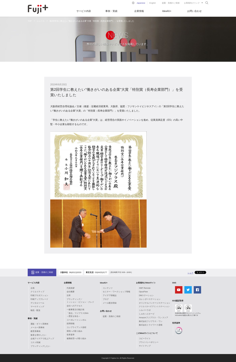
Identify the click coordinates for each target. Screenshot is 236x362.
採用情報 (71, 323)
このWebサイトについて (147, 333)
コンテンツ (108, 288)
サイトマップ (145, 346)
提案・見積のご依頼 (171, 3)
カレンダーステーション (149, 299)
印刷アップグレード (39, 299)
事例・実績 (111, 11)
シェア (190, 273)
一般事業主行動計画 (75, 309)
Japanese (141, 3)
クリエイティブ (37, 292)
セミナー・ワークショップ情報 (116, 292)
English (152, 3)
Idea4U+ (166, 11)
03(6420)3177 (101, 272)
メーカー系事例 (37, 327)
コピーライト (145, 338)
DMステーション (146, 295)
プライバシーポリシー (148, 342)
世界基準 (71, 335)
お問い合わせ (194, 11)
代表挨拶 (71, 288)
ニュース (41, 21)
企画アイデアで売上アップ (42, 338)
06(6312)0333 (75, 272)
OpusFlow (143, 292)
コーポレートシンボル (76, 320)
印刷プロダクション (39, 295)
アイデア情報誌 (109, 295)
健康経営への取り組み (76, 338)
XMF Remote (145, 288)
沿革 (69, 295)
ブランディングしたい (40, 346)
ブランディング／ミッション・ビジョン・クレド (80, 300)
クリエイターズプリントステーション (154, 306)
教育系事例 (35, 331)
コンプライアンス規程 (76, 327)
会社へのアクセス (74, 306)
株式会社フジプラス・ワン (150, 321)
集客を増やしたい (38, 335)
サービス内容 (83, 11)
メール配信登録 (109, 303)
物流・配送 (35, 310)
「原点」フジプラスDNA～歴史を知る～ (77, 314)
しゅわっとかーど (147, 314)
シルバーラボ (145, 310)
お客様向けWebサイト (146, 283)
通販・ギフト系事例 (39, 324)
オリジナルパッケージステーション (154, 303)
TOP (30, 21)
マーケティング (37, 306)
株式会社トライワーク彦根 (150, 325)
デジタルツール (37, 303)
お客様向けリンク (192, 3)
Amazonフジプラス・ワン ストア (153, 317)
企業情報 (139, 11)
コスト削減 (35, 342)
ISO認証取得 (177, 301)
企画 (32, 288)
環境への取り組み (74, 331)
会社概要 (71, 292)
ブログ (106, 299)
